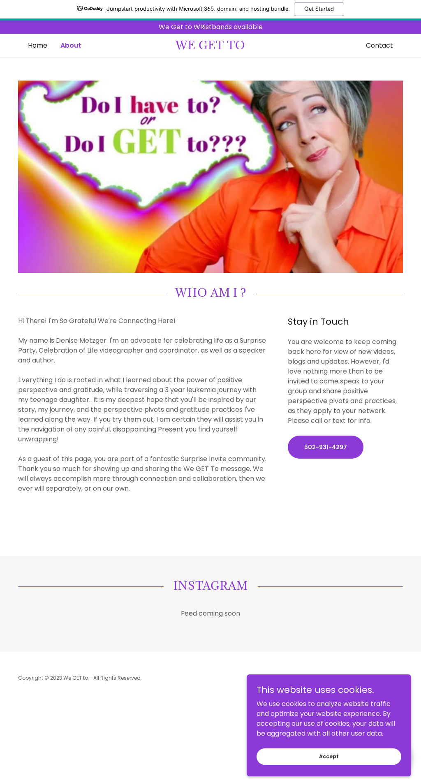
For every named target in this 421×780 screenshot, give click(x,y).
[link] (210, 47)
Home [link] (37, 45)
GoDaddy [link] (390, 677)
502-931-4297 (325, 447)
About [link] (70, 45)
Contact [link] (379, 45)
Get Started (319, 9)
